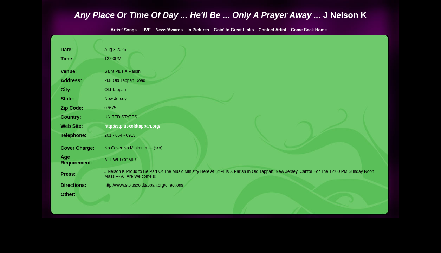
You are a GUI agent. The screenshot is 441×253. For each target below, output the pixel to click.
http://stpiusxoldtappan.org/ (132, 126)
